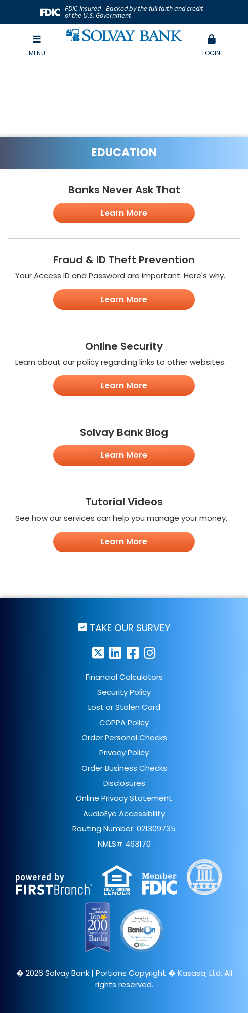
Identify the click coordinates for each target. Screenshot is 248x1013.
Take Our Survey (130, 628)
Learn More (124, 213)
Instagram (150, 652)
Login (211, 45)
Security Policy (124, 692)
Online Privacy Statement (124, 798)
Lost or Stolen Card (124, 707)
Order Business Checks (124, 768)
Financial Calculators (124, 676)
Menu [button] (37, 45)
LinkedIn (115, 652)
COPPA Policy (124, 722)
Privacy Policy (124, 752)
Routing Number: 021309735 (124, 828)
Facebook (133, 652)
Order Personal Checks (124, 737)
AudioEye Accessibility (124, 813)
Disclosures (124, 783)
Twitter (98, 652)
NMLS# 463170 (124, 843)
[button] (211, 46)
